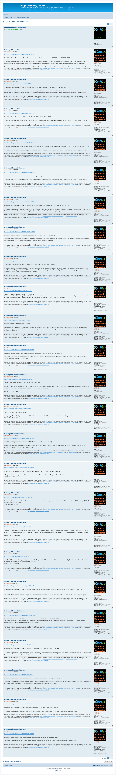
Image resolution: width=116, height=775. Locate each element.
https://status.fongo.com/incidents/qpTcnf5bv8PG (17, 527)
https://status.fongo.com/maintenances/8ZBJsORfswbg (19, 84)
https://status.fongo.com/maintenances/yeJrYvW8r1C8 (19, 645)
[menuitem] (6, 14)
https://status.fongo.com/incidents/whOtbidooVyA (17, 408)
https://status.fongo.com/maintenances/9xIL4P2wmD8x (19, 438)
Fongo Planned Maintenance (15, 21)
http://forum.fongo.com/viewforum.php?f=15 (38, 69)
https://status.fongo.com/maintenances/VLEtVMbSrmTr (19, 704)
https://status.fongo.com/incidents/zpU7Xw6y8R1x (18, 497)
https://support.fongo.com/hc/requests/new (53, 68)
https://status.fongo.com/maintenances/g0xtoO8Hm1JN (19, 615)
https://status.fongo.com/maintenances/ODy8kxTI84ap (19, 733)
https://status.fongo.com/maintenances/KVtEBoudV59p (19, 202)
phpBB (52, 768)
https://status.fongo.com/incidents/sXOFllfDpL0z (17, 556)
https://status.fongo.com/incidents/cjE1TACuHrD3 (17, 320)
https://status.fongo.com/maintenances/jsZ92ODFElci (18, 674)
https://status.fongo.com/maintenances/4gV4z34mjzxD (19, 586)
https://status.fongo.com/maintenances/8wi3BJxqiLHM (19, 172)
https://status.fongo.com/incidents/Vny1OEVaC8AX (18, 290)
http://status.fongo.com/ (71, 68)
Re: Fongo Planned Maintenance (15, 50)
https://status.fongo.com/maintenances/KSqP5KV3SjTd (19, 231)
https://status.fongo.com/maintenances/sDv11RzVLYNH (19, 113)
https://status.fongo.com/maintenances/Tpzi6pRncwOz (19, 349)
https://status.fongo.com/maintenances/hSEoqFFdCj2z (19, 467)
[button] (112, 24)
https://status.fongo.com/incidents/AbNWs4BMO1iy (18, 379)
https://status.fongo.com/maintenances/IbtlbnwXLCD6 (19, 54)
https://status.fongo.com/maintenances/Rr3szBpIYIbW (19, 143)
